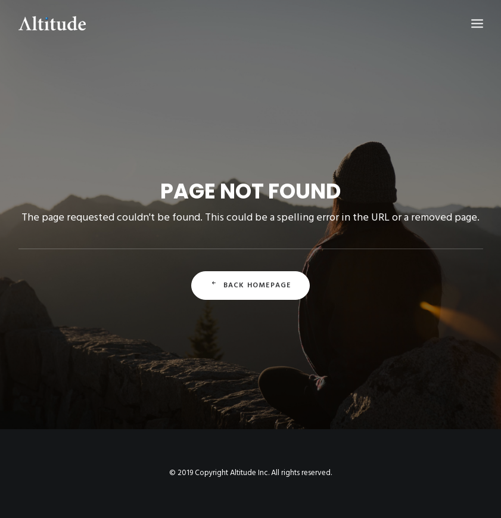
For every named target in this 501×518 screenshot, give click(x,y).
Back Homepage (250, 285)
